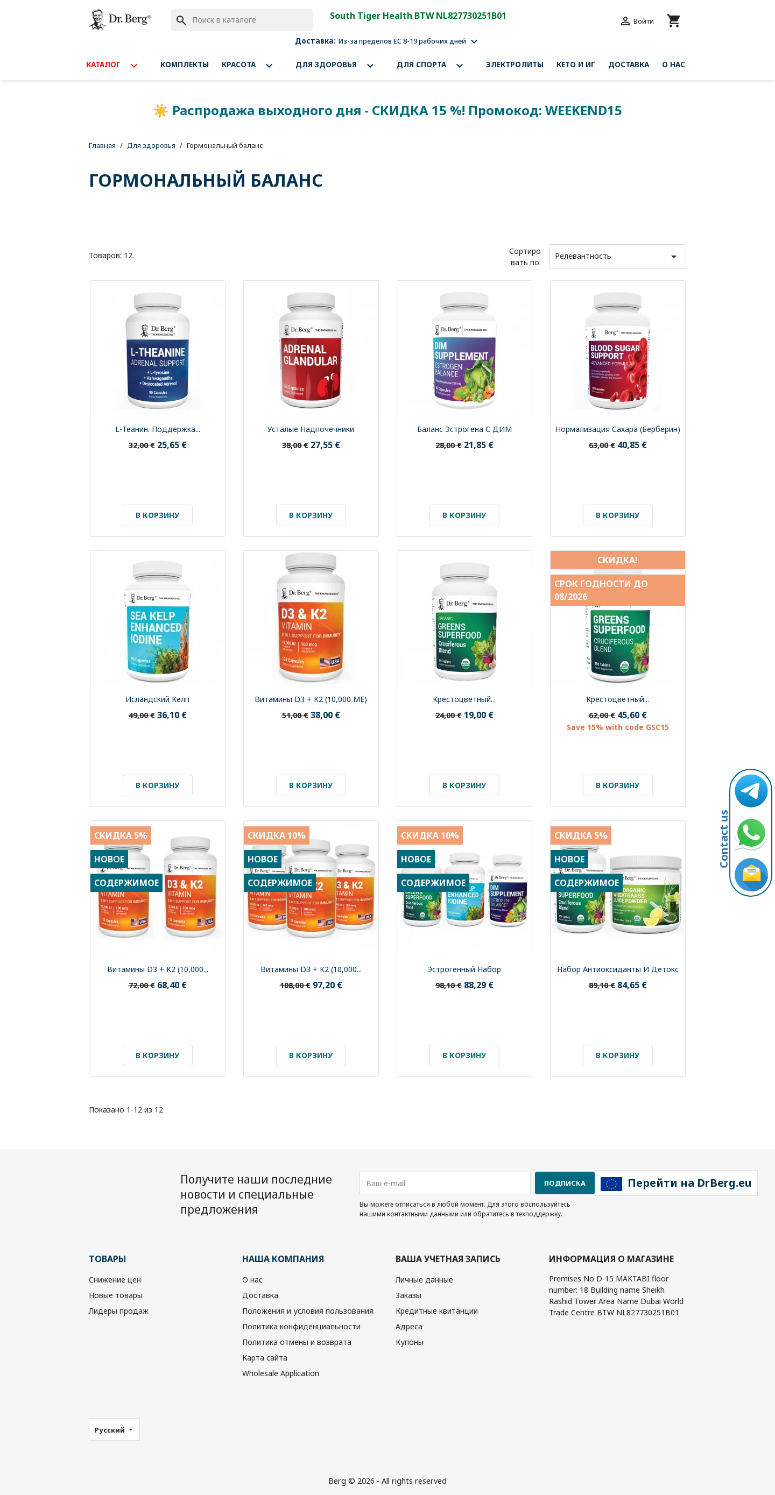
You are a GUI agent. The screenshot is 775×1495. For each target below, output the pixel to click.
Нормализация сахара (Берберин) (617, 429)
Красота (252, 65)
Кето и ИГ (575, 64)
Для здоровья (339, 65)
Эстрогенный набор (464, 969)
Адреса (409, 1326)
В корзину (157, 515)
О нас (673, 64)
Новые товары (116, 1295)
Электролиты (515, 64)
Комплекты (184, 64)
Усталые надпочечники (310, 429)
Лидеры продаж (119, 1311)
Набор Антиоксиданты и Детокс (618, 969)
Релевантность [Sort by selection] (617, 256)
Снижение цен (115, 1279)
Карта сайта (264, 1357)
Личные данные (424, 1279)
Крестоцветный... (464, 699)
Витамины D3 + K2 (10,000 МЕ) (311, 699)
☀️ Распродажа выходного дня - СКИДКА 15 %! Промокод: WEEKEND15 (387, 110)
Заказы (408, 1295)
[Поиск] (242, 20)
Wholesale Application (280, 1373)
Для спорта (435, 65)
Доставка (628, 64)
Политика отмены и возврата (296, 1342)
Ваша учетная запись (448, 1259)
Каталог (116, 65)
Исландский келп (157, 699)
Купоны (410, 1342)
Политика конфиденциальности (301, 1326)
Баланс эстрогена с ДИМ (464, 429)
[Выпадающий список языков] (114, 1429)
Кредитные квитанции (437, 1311)
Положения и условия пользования (308, 1311)
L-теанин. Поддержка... (157, 429)
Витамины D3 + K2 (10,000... (157, 969)
